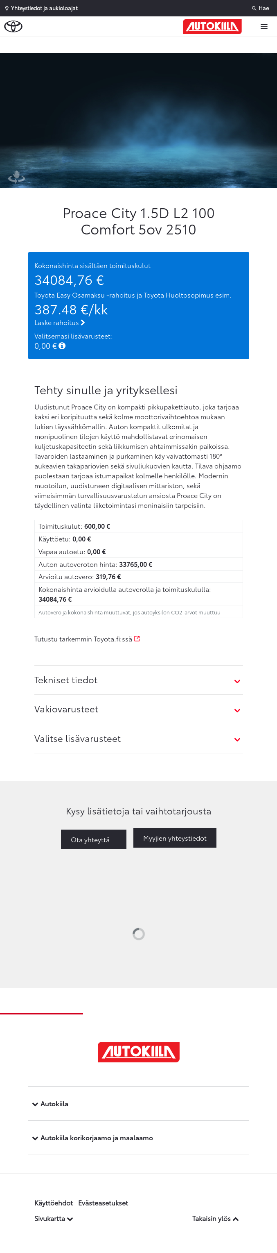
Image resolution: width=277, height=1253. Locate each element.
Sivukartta (53, 1218)
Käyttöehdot (53, 1202)
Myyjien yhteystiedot (175, 837)
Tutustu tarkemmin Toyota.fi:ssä (87, 638)
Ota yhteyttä (90, 839)
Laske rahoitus (59, 322)
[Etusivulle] (214, 26)
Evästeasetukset (103, 1202)
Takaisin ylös (215, 1218)
